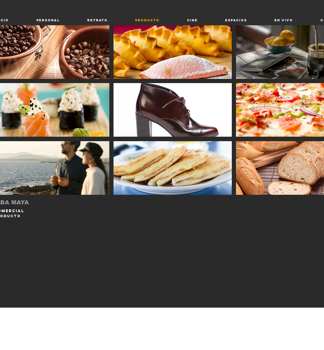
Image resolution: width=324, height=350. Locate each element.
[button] (173, 52)
